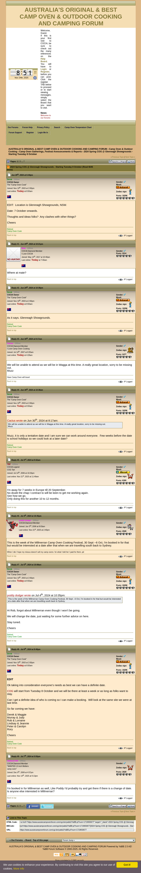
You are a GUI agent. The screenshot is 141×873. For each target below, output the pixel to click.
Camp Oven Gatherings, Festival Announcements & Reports (50, 151)
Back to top (11, 235)
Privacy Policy (43, 127)
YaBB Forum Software (53, 849)
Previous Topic (118, 157)
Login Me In (43, 132)
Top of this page (40, 840)
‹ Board (27, 840)
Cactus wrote (15, 420)
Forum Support (15, 132)
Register (30, 132)
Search (57, 127)
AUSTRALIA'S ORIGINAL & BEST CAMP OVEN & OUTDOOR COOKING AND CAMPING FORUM (57, 149)
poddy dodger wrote (19, 595)
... (22, 161)
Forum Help (27, 127)
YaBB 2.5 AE (125, 846)
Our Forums (13, 127)
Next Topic (129, 157)
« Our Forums (16, 840)
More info (18, 868)
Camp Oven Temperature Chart (78, 127)
